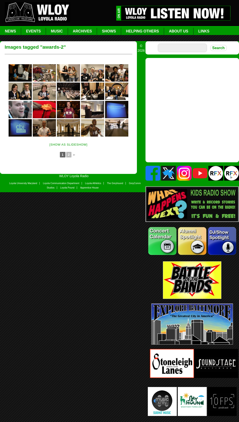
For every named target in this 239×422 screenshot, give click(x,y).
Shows (109, 31)
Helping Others (142, 31)
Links (204, 31)
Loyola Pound (67, 187)
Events (33, 31)
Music (57, 31)
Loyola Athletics (93, 183)
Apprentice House (89, 187)
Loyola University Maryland (23, 183)
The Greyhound (115, 183)
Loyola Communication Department (61, 183)
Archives (82, 31)
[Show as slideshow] (68, 144)
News (10, 31)
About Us (178, 31)
